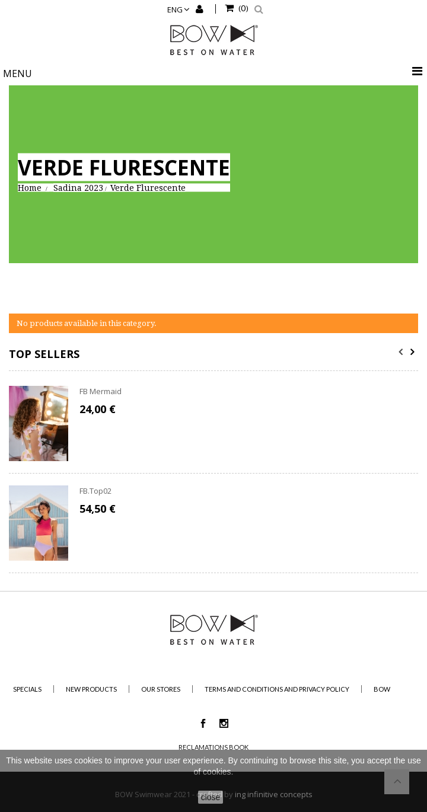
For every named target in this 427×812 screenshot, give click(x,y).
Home (30, 187)
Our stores (160, 689)
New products (91, 689)
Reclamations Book (213, 747)
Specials (27, 689)
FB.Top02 (95, 490)
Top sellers (44, 354)
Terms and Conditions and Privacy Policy (277, 689)
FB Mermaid (100, 391)
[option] (213, 479)
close (211, 797)
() (242, 7)
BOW (382, 689)
